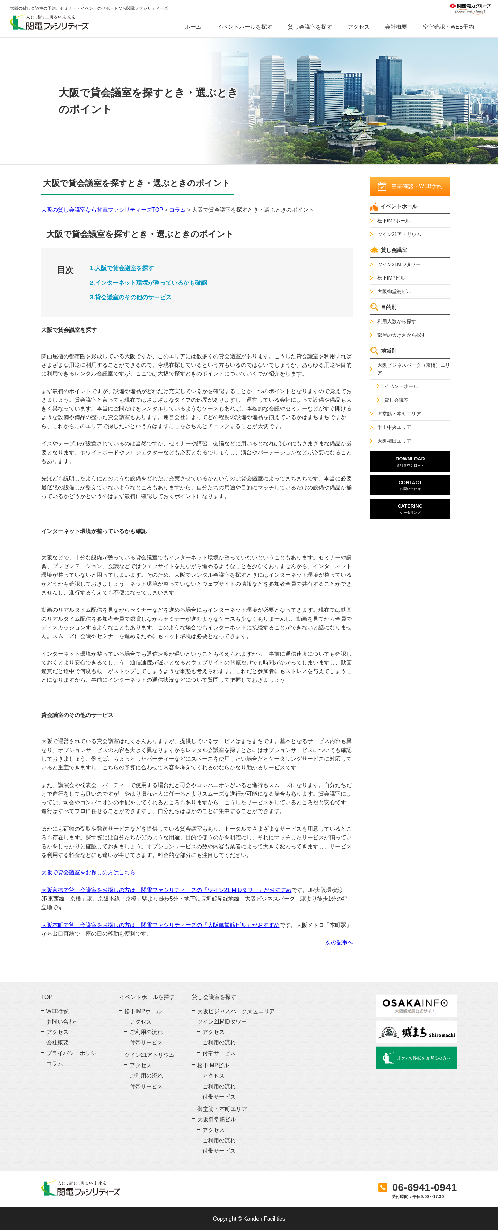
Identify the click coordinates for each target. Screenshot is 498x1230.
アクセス (359, 27)
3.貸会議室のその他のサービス (131, 297)
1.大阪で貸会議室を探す (122, 268)
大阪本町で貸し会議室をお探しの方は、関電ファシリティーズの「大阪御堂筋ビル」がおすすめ (160, 925)
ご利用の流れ (146, 1032)
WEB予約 (58, 1011)
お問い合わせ (63, 1022)
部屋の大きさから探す (401, 335)
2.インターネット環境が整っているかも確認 (148, 283)
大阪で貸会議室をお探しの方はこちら (88, 872)
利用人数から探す (396, 321)
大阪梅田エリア (394, 441)
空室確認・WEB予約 (448, 27)
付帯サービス (146, 1042)
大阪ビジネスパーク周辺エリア (236, 1011)
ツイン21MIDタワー (399, 264)
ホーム (193, 27)
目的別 (388, 307)
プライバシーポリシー (74, 1053)
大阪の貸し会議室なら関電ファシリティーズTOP (102, 210)
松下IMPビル (391, 278)
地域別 (388, 351)
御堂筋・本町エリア (399, 413)
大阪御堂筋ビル (394, 291)
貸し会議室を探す (310, 27)
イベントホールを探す (244, 27)
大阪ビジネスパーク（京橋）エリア (413, 368)
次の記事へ (339, 942)
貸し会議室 (394, 250)
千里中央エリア (394, 427)
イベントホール (399, 206)
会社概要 (396, 27)
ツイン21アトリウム (399, 234)
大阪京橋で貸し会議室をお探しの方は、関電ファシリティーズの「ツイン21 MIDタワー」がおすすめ (166, 890)
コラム (177, 210)
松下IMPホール (393, 220)
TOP (47, 997)
